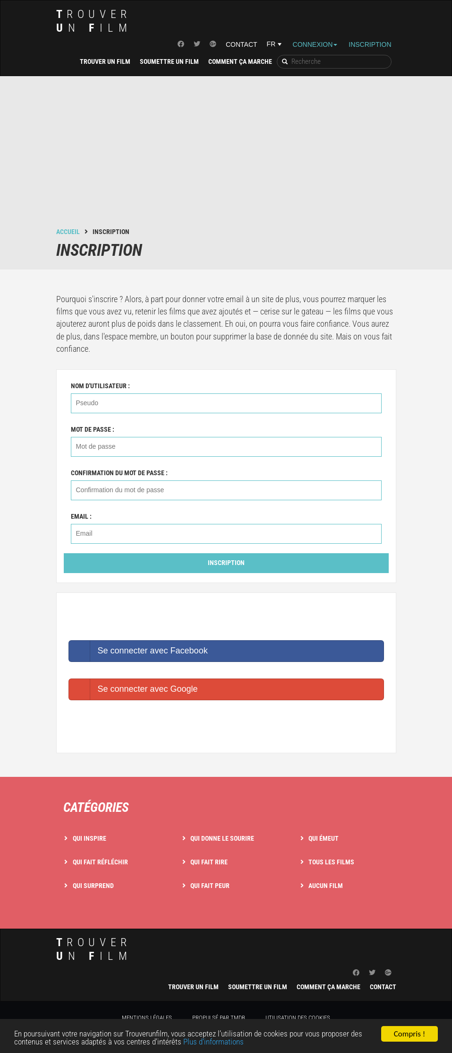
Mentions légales (147, 1017)
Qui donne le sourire (222, 838)
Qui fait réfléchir (100, 862)
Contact (241, 44)
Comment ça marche (240, 61)
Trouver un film (105, 61)
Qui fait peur (210, 885)
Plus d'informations (213, 1042)
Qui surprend (93, 885)
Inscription (370, 44)
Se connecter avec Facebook (138, 651)
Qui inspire (89, 838)
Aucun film (325, 885)
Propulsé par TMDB (218, 1017)
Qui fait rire (209, 862)
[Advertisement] (226, 156)
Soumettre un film (169, 61)
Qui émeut (323, 838)
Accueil (68, 231)
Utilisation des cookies (297, 1017)
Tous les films (331, 862)
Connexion (315, 44)
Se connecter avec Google (133, 689)
